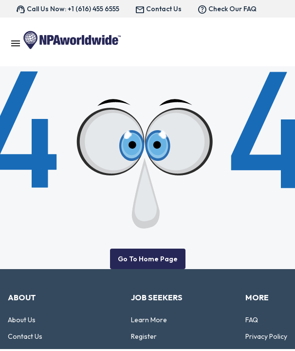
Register (144, 336)
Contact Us (25, 336)
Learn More (149, 319)
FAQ (251, 319)
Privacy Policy (266, 336)
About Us (22, 319)
